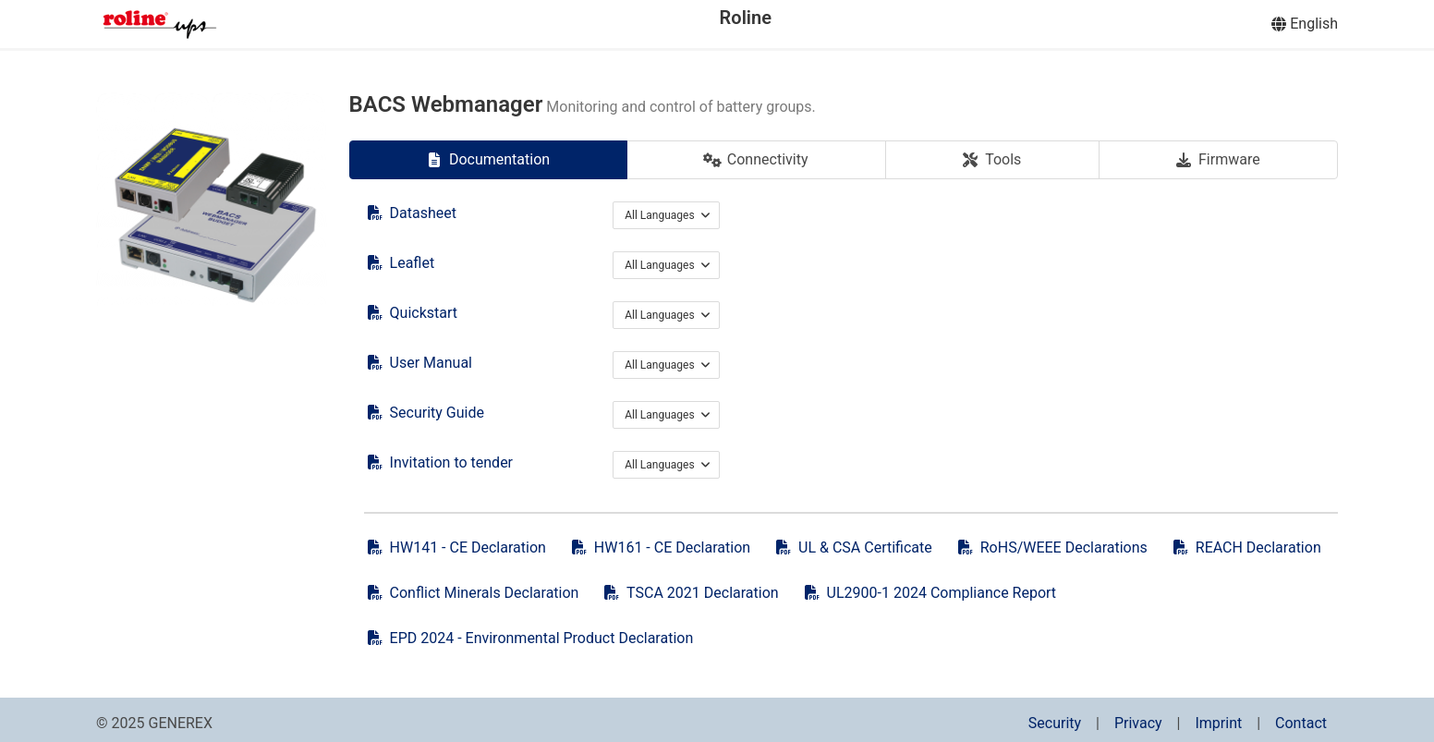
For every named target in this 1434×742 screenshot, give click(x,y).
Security (1054, 723)
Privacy (1138, 723)
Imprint (1218, 723)
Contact (1301, 723)
